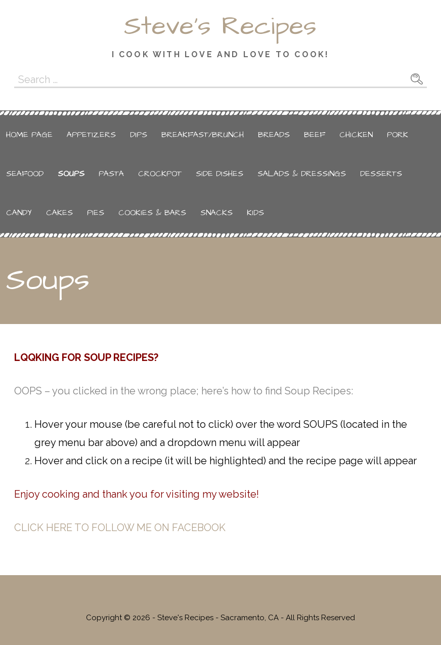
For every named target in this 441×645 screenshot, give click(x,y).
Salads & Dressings (301, 173)
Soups (71, 173)
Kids (255, 212)
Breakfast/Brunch (202, 134)
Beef (314, 134)
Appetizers (91, 134)
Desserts (381, 173)
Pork (397, 134)
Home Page (29, 134)
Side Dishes (219, 173)
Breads (274, 134)
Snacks (216, 212)
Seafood (24, 173)
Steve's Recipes (220, 26)
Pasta (111, 173)
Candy (19, 212)
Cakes (59, 212)
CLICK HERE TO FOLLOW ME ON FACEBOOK (120, 527)
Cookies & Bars (152, 212)
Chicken (356, 134)
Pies (95, 212)
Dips (138, 134)
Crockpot (160, 173)
